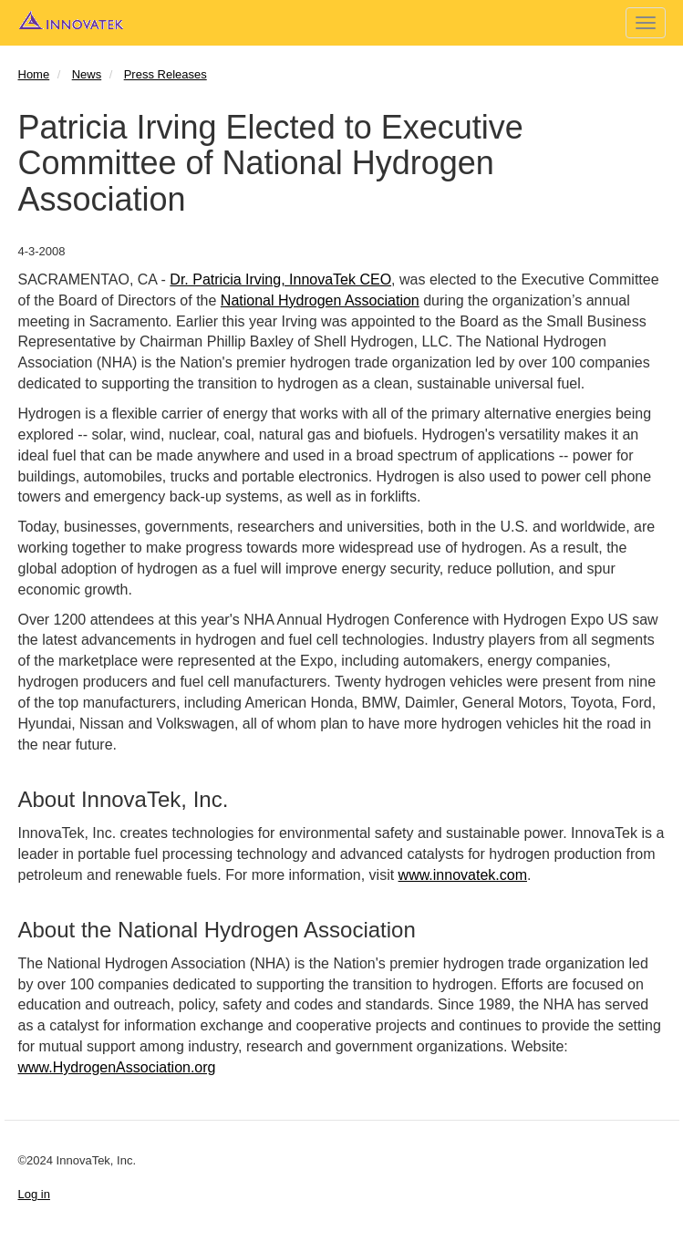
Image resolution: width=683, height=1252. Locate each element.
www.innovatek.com (462, 875)
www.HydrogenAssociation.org (117, 1067)
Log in (34, 1194)
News (87, 74)
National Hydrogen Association (320, 300)
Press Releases (165, 74)
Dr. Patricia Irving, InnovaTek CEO (280, 279)
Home (34, 74)
